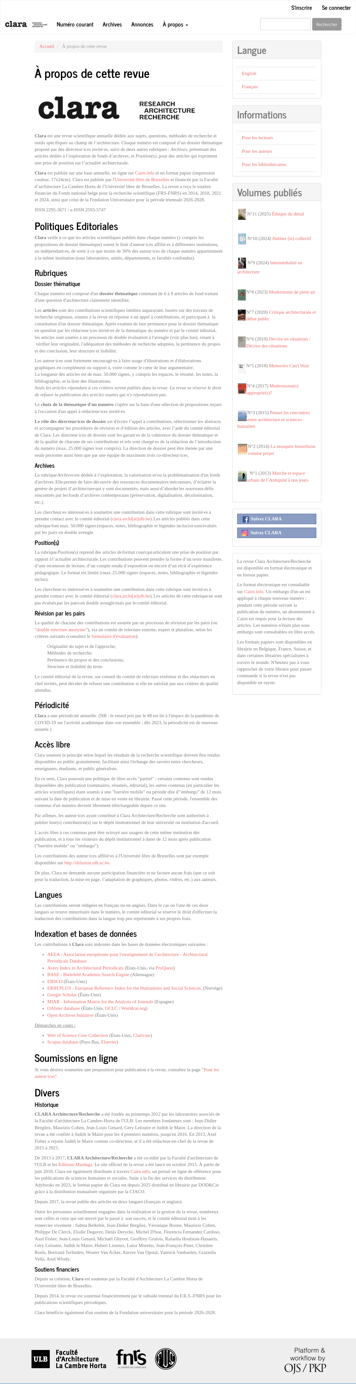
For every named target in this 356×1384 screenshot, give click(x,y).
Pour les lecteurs (257, 137)
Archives (112, 24)
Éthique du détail (288, 213)
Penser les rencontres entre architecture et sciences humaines (273, 419)
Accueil (46, 46)
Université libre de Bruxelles (142, 179)
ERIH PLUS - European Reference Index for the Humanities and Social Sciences (124, 988)
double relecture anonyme (61, 629)
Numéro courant (75, 24)
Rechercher (326, 24)
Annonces (142, 24)
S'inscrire (301, 7)
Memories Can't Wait (289, 365)
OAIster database (63, 1008)
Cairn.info (144, 172)
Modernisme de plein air (292, 292)
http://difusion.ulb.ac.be (86, 862)
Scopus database (62, 1041)
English (249, 73)
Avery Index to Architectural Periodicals (85, 967)
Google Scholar (62, 994)
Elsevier (109, 1041)
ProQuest (164, 967)
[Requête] (285, 24)
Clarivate (141, 1035)
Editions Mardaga (75, 1164)
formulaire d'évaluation (114, 636)
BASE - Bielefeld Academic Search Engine (88, 974)
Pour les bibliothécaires (264, 164)
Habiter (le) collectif (291, 238)
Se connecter (336, 7)
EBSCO (54, 981)
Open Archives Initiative (70, 1015)
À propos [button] (175, 24)
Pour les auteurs (257, 151)
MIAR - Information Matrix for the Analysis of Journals (100, 1001)
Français (250, 86)
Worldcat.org (133, 1008)
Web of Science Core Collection (77, 1035)
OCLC (111, 1008)
